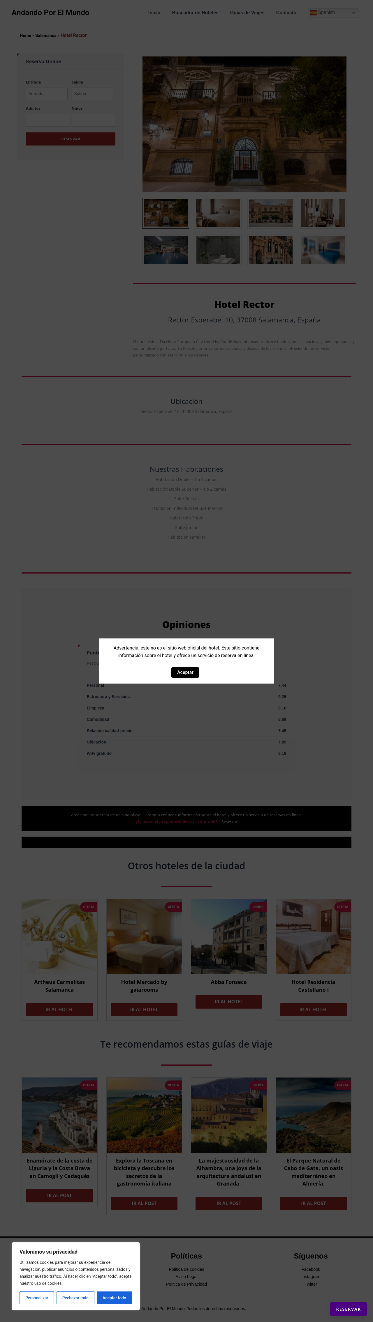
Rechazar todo (75, 1298)
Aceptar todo (114, 1298)
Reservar (341, 1301)
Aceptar (185, 672)
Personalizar (36, 1298)
